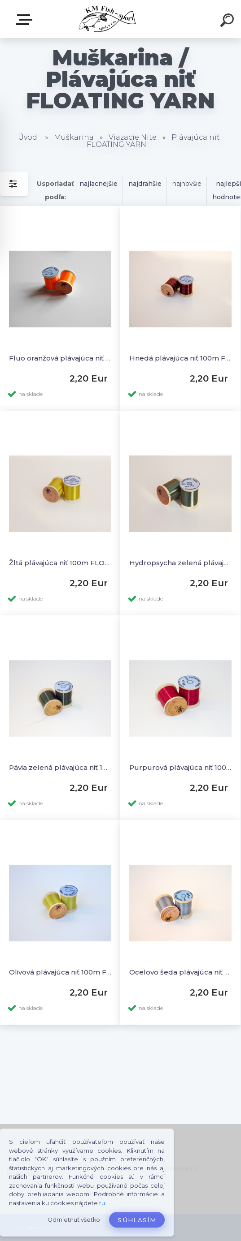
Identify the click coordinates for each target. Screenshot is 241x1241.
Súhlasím (137, 1220)
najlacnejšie (98, 184)
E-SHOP (26, 19)
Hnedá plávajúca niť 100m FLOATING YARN (180, 358)
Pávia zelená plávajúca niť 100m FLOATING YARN (60, 767)
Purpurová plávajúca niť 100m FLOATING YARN (180, 767)
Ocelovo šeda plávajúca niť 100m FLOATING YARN (180, 972)
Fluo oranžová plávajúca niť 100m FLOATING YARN (60, 358)
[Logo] (107, 19)
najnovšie (187, 184)
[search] (228, 21)
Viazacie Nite (133, 137)
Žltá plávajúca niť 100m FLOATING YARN (60, 562)
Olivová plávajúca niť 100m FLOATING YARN (60, 972)
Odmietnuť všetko (74, 1219)
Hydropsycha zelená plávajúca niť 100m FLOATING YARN (180, 562)
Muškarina (74, 137)
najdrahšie (145, 184)
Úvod (27, 137)
